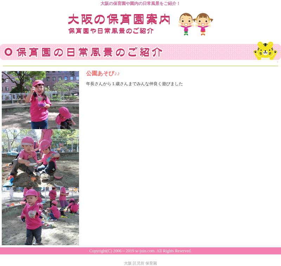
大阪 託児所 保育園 (140, 263)
